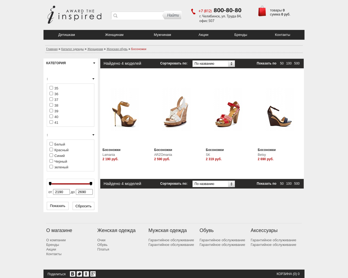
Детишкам (66, 35)
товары (276, 10)
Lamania (108, 155)
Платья (103, 249)
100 (289, 63)
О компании (56, 240)
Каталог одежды (72, 49)
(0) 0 (296, 274)
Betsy (262, 155)
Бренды (240, 35)
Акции (203, 35)
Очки (101, 240)
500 (297, 63)
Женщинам (114, 35)
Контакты (282, 35)
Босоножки (111, 150)
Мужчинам (162, 35)
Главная (52, 49)
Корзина (284, 274)
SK (208, 155)
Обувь (102, 245)
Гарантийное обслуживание (171, 240)
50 (282, 63)
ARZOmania (163, 155)
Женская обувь (117, 49)
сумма (275, 14)
